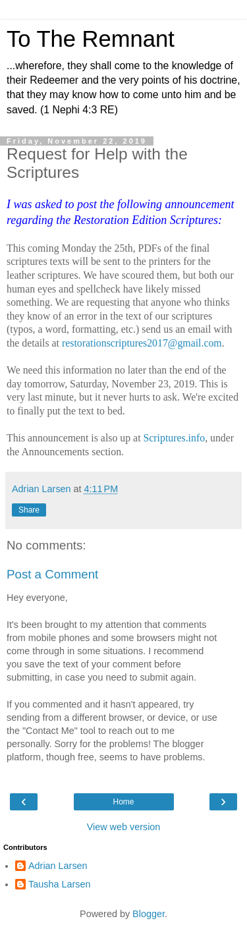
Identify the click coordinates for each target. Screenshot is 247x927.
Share (29, 510)
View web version (124, 827)
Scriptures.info (174, 437)
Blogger (148, 914)
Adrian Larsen (58, 865)
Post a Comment (52, 574)
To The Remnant (91, 38)
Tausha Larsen (59, 884)
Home (123, 801)
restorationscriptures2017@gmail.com (142, 343)
